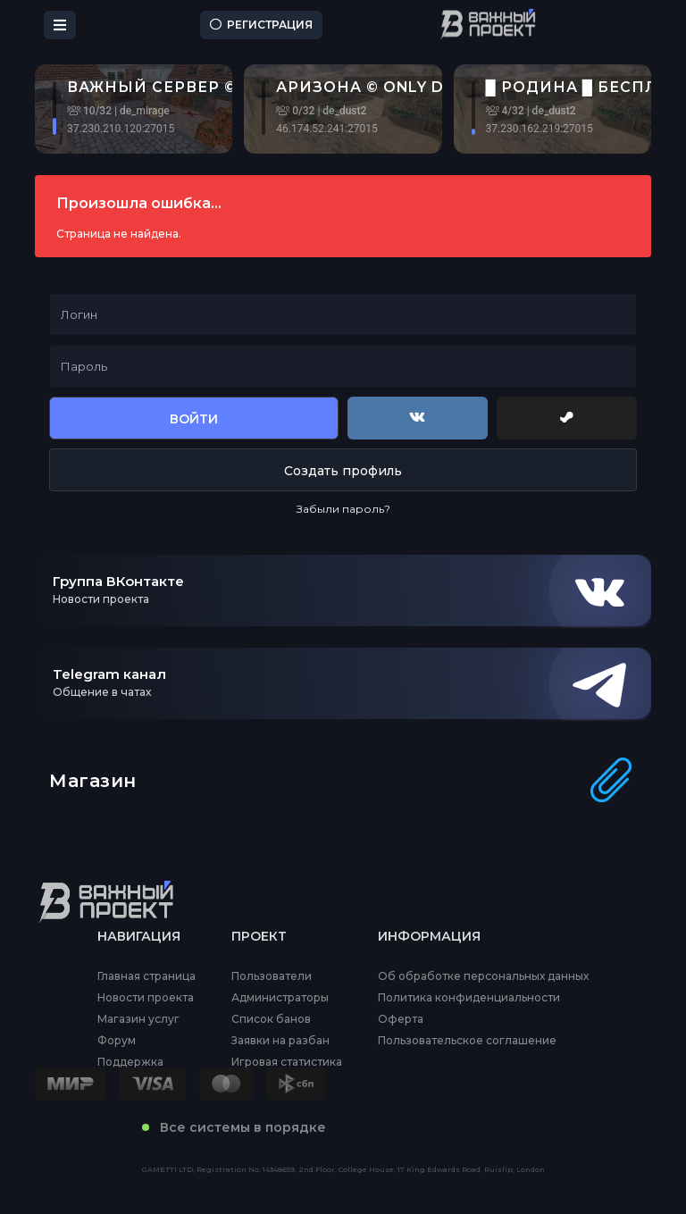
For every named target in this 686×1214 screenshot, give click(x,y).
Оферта (400, 1019)
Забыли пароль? (343, 508)
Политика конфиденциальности (469, 997)
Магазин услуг (138, 1019)
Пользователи (271, 976)
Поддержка (130, 1062)
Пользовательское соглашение (467, 1040)
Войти (194, 419)
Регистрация (261, 24)
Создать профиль (343, 471)
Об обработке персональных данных (483, 976)
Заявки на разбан (280, 1040)
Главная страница (146, 976)
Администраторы (280, 997)
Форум (116, 1040)
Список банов (271, 1019)
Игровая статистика (286, 1062)
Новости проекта (145, 997)
